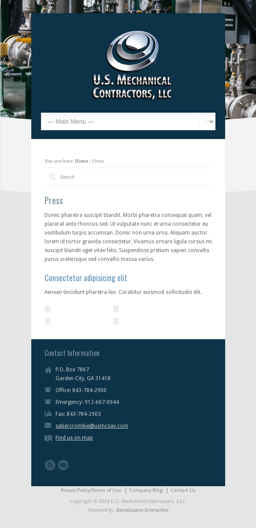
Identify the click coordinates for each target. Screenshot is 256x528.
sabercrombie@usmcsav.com (92, 426)
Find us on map (74, 438)
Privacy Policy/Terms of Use (91, 490)
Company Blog (146, 490)
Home (81, 161)
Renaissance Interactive (142, 510)
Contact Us (183, 490)
